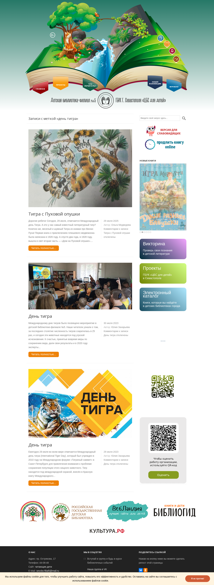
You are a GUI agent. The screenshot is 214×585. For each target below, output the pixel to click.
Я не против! (197, 578)
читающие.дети (43, 566)
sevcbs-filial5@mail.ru (47, 570)
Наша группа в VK (97, 569)
